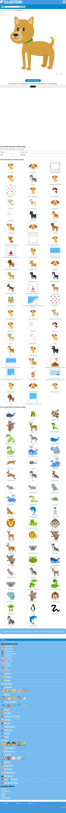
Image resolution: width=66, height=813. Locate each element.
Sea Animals (10, 702)
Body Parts (9, 772)
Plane (7, 733)
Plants (7, 680)
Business (9, 765)
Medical (8, 769)
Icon (6, 779)
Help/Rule (30, 803)
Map (3, 793)
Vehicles (8, 730)
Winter (7, 670)
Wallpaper (5, 791)
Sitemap (18, 803)
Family (4, 740)
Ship (6, 737)
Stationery (9, 751)
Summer (8, 665)
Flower (7, 677)
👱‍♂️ (24, 744)
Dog (11, 10)
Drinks (7, 720)
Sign (3, 795)
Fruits (7, 723)
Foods (7, 713)
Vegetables (9, 727)
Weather (8, 684)
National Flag (11, 783)
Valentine (8, 656)
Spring (7, 663)
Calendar (8, 646)
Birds (7, 695)
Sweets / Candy (12, 716)
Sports (7, 755)
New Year (8, 661)
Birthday (8, 658)
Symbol (14, 779)
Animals (8, 687)
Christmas (8, 649)
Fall (6, 668)
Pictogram (5, 798)
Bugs (6, 709)
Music (7, 762)
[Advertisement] (33, 105)
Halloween (9, 651)
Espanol (6, 803)
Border (4, 789)
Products (8, 776)
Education (9, 748)
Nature (7, 673)
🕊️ (24, 698)
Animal (7, 10)
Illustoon (2, 10)
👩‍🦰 (19, 744)
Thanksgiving (10, 653)
